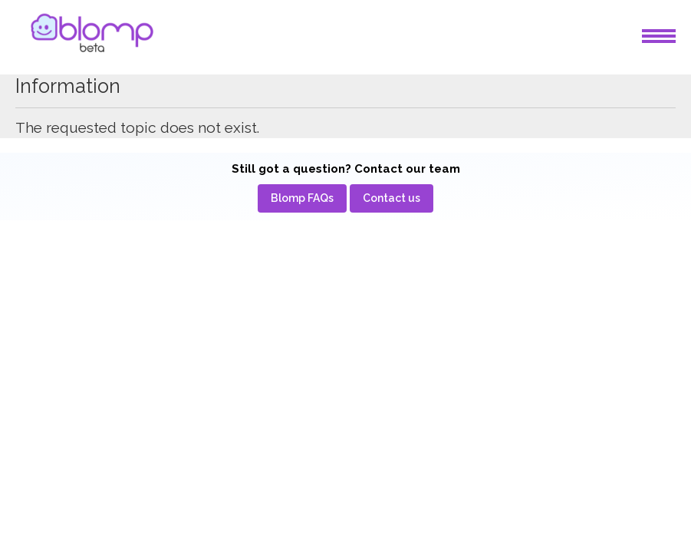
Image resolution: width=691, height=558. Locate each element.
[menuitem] (302, 198)
